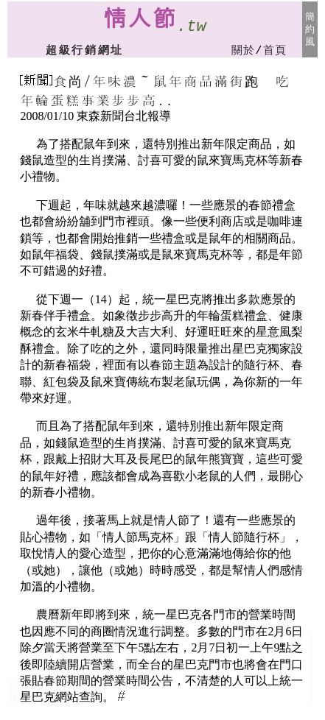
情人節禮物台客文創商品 (310, 696)
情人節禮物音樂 (310, 672)
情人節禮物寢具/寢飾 (311, 683)
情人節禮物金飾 (13, 700)
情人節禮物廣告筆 (310, 649)
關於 (243, 51)
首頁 (275, 51)
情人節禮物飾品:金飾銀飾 (13, 693)
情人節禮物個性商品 (310, 660)
